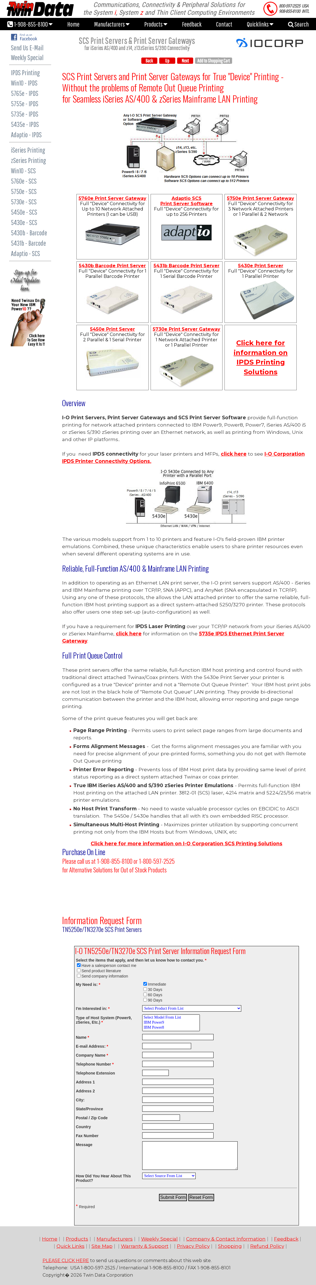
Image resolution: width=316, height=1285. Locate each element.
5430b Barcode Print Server (112, 265)
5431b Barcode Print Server (186, 265)
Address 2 (85, 1091)
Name (82, 1037)
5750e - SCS (24, 191)
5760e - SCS (24, 181)
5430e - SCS (24, 222)
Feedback (192, 24)
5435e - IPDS (25, 124)
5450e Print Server (112, 329)
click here (234, 454)
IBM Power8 (171, 1027)
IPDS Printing (25, 72)
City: (80, 1100)
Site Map (102, 1246)
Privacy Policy (193, 1246)
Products (155, 24)
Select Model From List (171, 1017)
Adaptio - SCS (25, 253)
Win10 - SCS (23, 171)
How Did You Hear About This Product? (103, 1178)
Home (73, 24)
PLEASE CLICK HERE (66, 1260)
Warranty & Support (144, 1246)
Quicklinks (260, 24)
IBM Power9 (171, 1022)
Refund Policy (267, 1246)
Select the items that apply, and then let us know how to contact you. (141, 960)
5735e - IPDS (24, 114)
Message (84, 1144)
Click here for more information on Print (186, 843)
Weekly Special (27, 57)
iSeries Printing (28, 150)
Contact (224, 24)
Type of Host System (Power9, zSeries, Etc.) (104, 1020)
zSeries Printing (28, 160)
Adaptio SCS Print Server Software (186, 201)
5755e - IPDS (24, 104)
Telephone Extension (95, 1073)
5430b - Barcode (29, 233)
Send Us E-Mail (27, 48)
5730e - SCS (24, 202)
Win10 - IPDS (24, 83)
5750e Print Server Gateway (260, 198)
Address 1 (85, 1082)
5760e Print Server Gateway (112, 198)
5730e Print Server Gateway (186, 329)
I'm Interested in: (93, 1008)
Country (83, 1127)
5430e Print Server (260, 265)
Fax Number (87, 1135)
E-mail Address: (92, 1046)
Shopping (230, 1246)
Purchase (74, 851)
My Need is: (88, 984)
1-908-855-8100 (30, 24)
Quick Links (71, 1246)
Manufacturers (112, 24)
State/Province (89, 1109)
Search (298, 24)
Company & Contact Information (226, 1239)
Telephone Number (95, 1064)
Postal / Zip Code (92, 1118)
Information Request (93, 920)
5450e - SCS (24, 212)
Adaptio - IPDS (26, 135)
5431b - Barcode (28, 243)
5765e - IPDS (24, 93)
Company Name (92, 1055)
